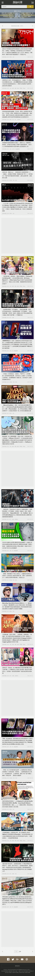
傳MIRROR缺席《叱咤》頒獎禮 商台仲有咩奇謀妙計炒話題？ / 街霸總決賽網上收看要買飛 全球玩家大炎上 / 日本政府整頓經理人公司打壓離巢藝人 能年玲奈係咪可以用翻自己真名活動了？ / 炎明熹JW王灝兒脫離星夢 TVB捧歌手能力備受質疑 (17, 344)
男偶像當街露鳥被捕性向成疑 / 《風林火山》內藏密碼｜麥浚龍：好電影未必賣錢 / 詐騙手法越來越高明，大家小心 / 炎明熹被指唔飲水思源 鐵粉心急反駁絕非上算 (17, 144)
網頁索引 (17, 966)
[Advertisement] (17, 235)
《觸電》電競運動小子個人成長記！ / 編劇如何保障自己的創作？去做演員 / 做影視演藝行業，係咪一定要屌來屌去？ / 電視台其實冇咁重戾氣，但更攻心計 (17, 575)
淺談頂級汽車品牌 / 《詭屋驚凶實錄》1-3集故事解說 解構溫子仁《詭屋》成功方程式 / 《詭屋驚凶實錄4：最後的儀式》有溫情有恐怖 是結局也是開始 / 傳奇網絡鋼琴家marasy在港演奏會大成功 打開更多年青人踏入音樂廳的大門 (17, 867)
